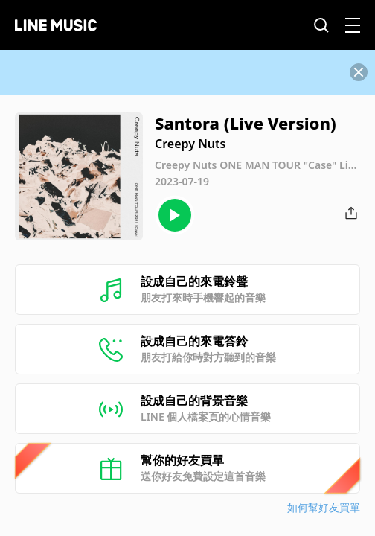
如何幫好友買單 (323, 507)
